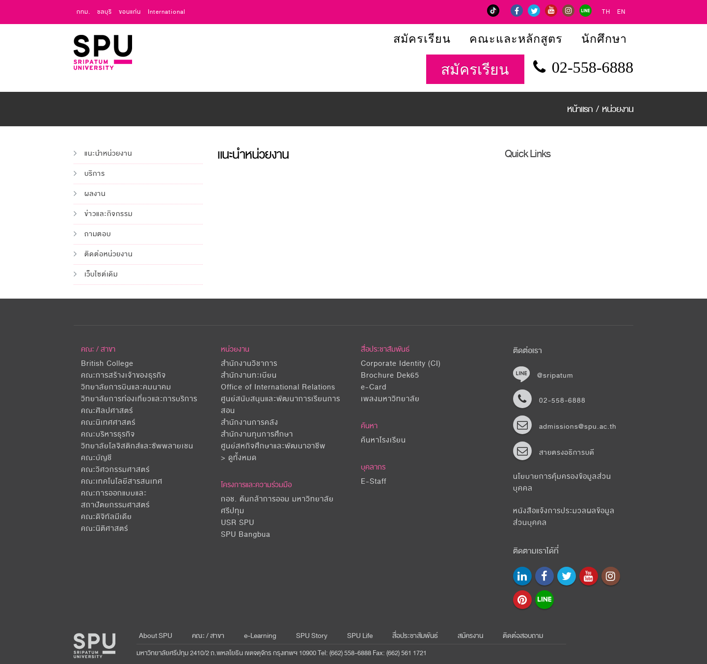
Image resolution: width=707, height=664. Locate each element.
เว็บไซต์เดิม (101, 274)
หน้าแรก (581, 109)
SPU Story (311, 635)
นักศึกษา (604, 38)
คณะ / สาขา (208, 635)
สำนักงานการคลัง (249, 422)
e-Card (373, 387)
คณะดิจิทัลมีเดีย (106, 517)
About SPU (155, 635)
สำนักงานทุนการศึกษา (257, 434)
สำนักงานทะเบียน (249, 375)
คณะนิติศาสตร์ (104, 528)
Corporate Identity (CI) (401, 363)
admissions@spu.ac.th (578, 426)
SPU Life (360, 635)
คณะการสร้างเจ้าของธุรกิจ (123, 375)
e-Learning (260, 635)
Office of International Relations (278, 387)
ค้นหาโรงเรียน (383, 440)
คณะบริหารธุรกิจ (108, 434)
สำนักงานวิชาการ (249, 363)
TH (606, 12)
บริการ (94, 173)
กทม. (83, 12)
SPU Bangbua (246, 534)
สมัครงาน (470, 635)
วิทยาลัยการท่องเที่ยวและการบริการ (139, 399)
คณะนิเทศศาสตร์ (108, 422)
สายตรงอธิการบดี (567, 452)
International (167, 12)
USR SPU (237, 522)
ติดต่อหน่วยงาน (108, 254)
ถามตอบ (97, 234)
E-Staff (373, 481)
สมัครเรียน (422, 38)
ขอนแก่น (130, 12)
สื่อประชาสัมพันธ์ (385, 349)
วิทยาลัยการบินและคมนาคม (126, 387)
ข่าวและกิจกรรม (108, 214)
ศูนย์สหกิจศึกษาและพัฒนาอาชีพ (273, 446)
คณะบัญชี (96, 458)
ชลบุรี (104, 12)
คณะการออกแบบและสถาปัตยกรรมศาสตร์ (115, 499)
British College (107, 363)
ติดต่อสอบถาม (523, 635)
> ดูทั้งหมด (239, 458)
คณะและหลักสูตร (516, 38)
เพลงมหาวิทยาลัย (390, 399)
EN (621, 12)
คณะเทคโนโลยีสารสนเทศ (122, 481)
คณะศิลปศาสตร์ (107, 410)
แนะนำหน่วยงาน (108, 153)
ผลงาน (95, 193)
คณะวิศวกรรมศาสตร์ (115, 469)
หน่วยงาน (617, 109)
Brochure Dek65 (390, 375)
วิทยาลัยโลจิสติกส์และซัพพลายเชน (137, 446)
